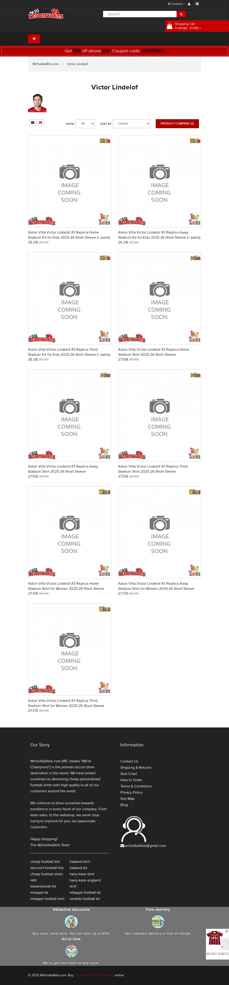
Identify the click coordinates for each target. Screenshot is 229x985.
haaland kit (78, 868)
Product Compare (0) (177, 123)
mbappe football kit (85, 892)
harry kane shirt (82, 874)
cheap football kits (45, 861)
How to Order (131, 780)
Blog (124, 805)
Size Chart (128, 773)
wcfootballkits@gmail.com (145, 845)
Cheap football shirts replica (94, 975)
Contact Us (129, 761)
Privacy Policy (131, 792)
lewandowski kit (43, 886)
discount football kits (47, 868)
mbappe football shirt (47, 898)
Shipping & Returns (135, 767)
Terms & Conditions (136, 786)
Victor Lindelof (77, 64)
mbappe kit (39, 892)
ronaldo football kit (85, 898)
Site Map (127, 798)
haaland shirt (80, 861)
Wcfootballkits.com (46, 64)
